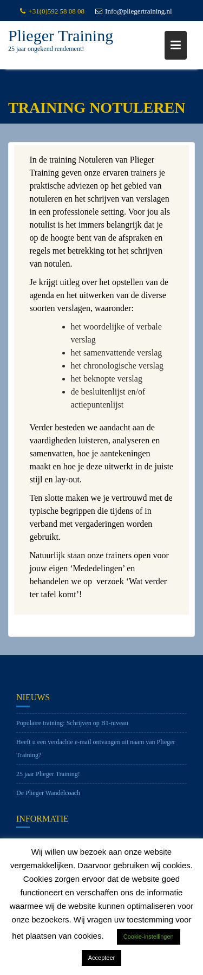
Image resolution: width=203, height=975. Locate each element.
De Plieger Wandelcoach (48, 796)
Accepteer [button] (101, 957)
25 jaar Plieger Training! (48, 778)
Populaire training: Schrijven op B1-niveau (72, 727)
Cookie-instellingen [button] (148, 936)
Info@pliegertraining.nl (133, 11)
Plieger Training (60, 35)
